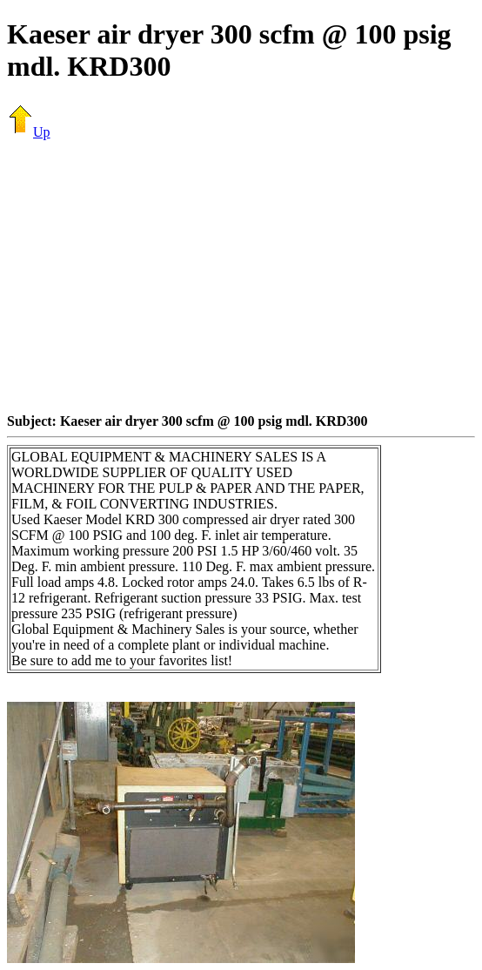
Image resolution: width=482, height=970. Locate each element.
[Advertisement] (244, 276)
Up (28, 132)
